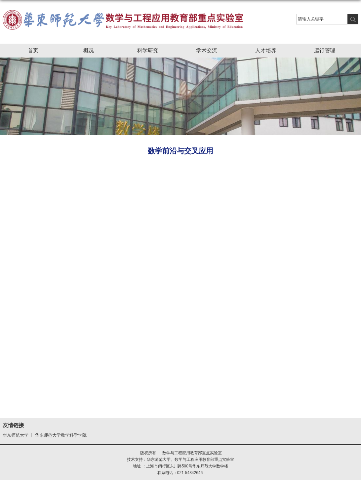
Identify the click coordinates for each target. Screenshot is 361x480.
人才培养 (269, 51)
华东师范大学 (15, 435)
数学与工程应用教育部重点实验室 (204, 459)
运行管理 (328, 51)
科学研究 (151, 51)
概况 (91, 51)
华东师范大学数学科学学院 (61, 435)
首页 (33, 50)
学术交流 (210, 51)
